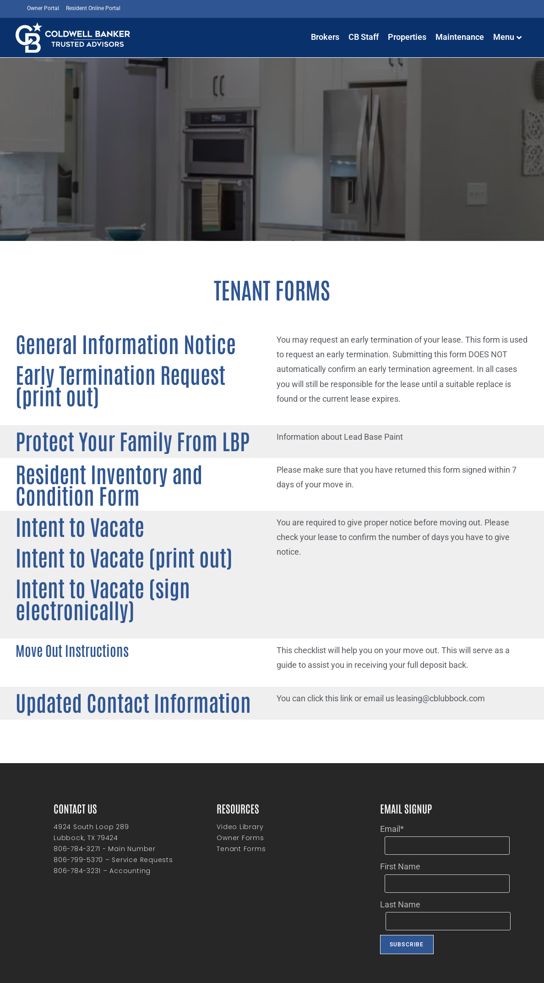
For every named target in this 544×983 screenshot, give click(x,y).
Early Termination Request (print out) (111, 362)
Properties (407, 37)
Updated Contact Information (91, 643)
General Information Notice (86, 339)
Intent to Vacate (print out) (85, 536)
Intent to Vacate (57, 513)
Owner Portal (43, 8)
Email (392, 774)
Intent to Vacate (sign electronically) (111, 559)
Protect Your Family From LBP (89, 432)
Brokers (325, 37)
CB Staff (363, 37)
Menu (507, 37)
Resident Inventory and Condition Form (116, 465)
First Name (400, 812)
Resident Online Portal (93, 8)
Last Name (400, 850)
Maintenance (459, 37)
